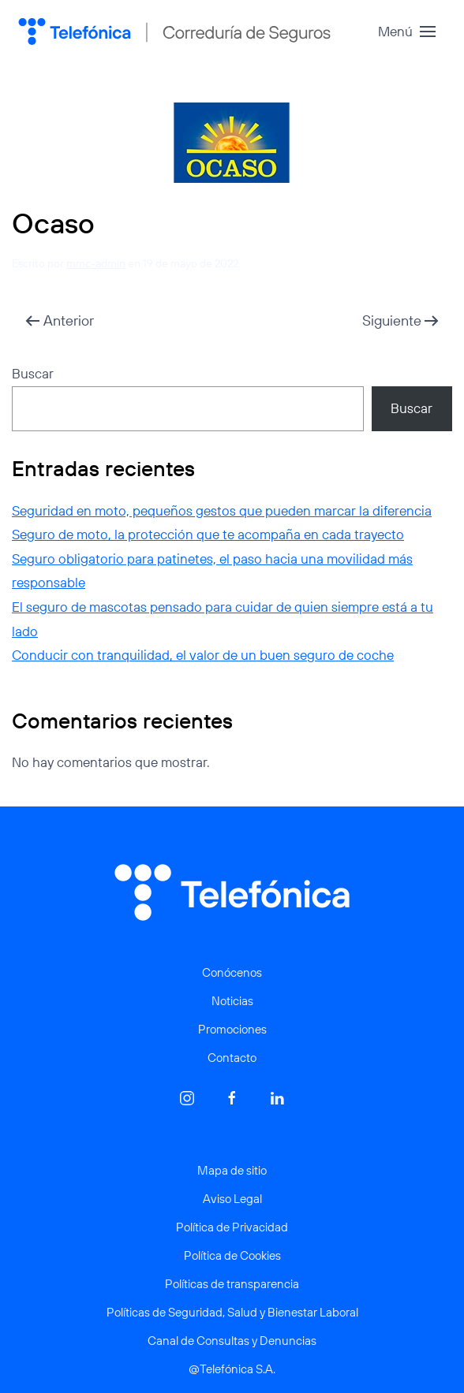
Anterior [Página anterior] (59, 320)
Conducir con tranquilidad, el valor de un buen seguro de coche (203, 654)
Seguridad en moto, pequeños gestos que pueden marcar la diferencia (222, 510)
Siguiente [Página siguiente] (401, 320)
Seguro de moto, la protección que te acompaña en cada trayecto (208, 534)
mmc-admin (95, 263)
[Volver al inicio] (174, 31)
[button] (406, 31)
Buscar (33, 373)
